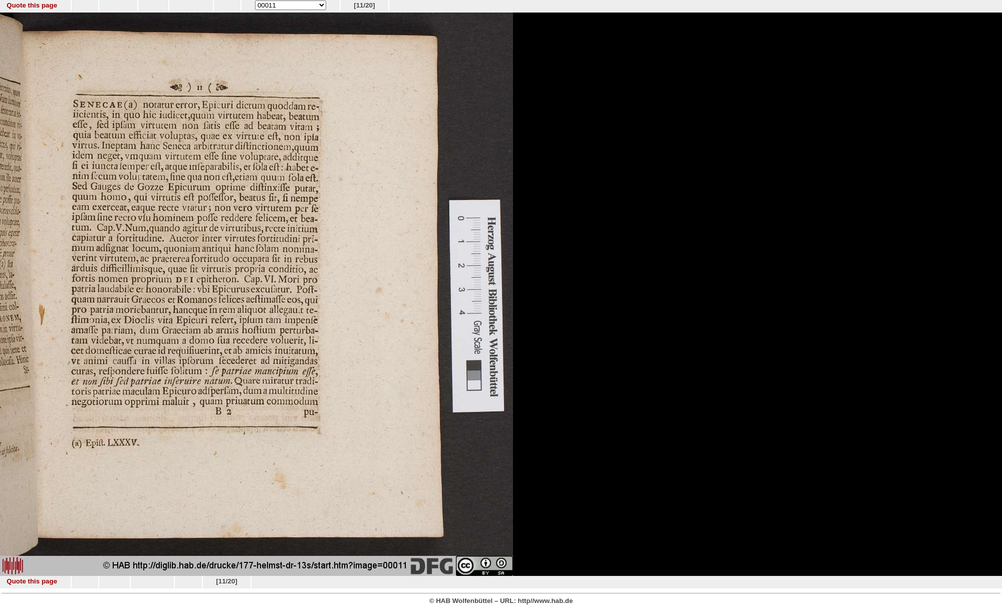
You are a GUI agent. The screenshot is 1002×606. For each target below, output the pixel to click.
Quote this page (32, 5)
